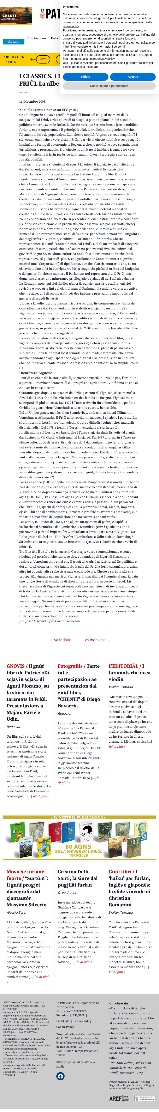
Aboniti (13, 42)
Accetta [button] (133, 1095)
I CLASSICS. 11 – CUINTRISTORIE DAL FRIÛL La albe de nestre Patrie (73, 80)
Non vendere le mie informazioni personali (98, 1064)
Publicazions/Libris (116, 38)
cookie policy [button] (71, 1044)
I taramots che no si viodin (130, 673)
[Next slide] (152, 59)
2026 (43, 59)
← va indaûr (60, 639)
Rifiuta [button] (85, 1095)
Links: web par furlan (78, 45)
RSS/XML (78, 1015)
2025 (63, 59)
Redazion (62, 1015)
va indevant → (97, 639)
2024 (83, 59)
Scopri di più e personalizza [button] (109, 1104)
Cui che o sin (36, 38)
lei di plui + (41, 796)
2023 (102, 59)
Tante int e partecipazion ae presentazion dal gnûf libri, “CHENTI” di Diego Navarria (79, 686)
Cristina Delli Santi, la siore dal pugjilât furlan (78, 878)
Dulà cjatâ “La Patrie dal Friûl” (73, 38)
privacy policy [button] (106, 1077)
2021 (142, 59)
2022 (122, 59)
